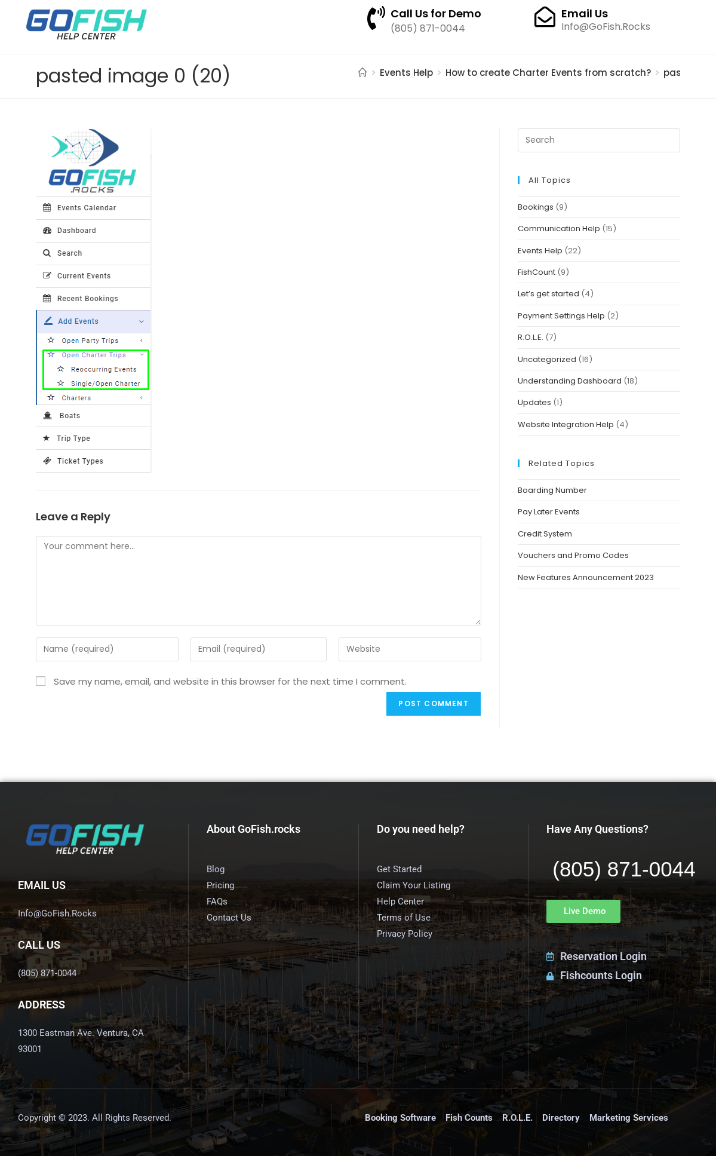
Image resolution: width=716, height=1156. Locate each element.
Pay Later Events (549, 511)
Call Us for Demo (436, 13)
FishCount (536, 272)
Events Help (540, 250)
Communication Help (559, 228)
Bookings (536, 207)
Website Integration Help (566, 424)
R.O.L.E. (530, 337)
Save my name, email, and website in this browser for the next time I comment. (230, 681)
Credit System (545, 533)
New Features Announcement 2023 (586, 577)
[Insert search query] (599, 140)
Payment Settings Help (561, 315)
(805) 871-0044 (623, 869)
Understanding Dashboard (570, 381)
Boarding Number (552, 490)
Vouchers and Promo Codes (573, 555)
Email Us (584, 13)
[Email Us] (544, 16)
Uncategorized (547, 359)
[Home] (362, 72)
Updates (534, 402)
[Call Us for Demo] (376, 18)
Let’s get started (548, 293)
